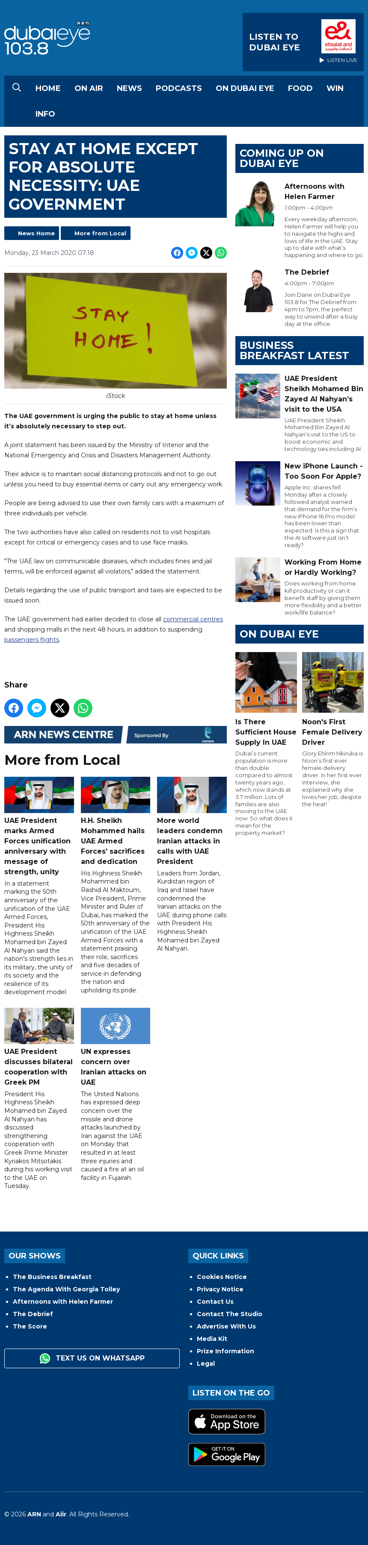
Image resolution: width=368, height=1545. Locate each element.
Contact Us (215, 1301)
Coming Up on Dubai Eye (282, 158)
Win (335, 88)
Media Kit (212, 1339)
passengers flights (31, 640)
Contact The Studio (229, 1314)
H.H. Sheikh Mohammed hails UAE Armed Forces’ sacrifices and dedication (116, 821)
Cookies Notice (222, 1277)
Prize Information (225, 1351)
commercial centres (193, 619)
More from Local (100, 233)
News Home (36, 233)
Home (48, 88)
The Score (30, 1326)
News (129, 88)
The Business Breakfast (52, 1277)
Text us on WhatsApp (92, 1358)
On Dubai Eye (245, 88)
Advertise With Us (226, 1326)
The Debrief (33, 1314)
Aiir (61, 1514)
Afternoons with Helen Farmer (63, 1301)
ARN (34, 1514)
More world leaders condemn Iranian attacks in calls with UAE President (192, 821)
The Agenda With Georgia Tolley (66, 1289)
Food (300, 88)
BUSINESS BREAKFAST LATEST (294, 350)
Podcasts (179, 88)
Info (45, 114)
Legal (206, 1363)
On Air (88, 88)
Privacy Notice (220, 1289)
